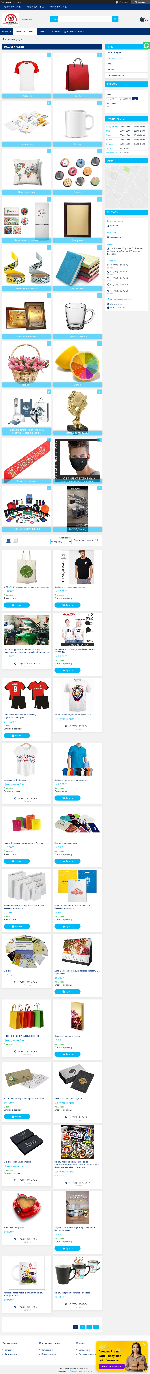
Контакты (54, 31)
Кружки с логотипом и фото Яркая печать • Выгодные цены (74, 1229)
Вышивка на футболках (15, 780)
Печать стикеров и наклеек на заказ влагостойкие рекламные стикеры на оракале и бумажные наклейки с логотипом (76, 1164)
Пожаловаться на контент (81, 1371)
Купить (18, 605)
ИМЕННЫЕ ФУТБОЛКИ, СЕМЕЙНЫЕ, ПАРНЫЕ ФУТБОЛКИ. (75, 651)
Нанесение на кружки (14, 1227)
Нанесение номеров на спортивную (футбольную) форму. (21, 716)
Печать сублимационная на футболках (72, 714)
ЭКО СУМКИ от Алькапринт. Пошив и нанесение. (26, 587)
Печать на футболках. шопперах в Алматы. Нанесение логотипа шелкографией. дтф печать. (27, 651)
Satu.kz (88, 1368)
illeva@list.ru (116, 304)
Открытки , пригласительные (67, 1036)
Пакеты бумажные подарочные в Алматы (23, 843)
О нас (42, 31)
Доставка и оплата (74, 31)
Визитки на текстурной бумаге (68, 1098)
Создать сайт (6, 2)
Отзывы (111, 69)
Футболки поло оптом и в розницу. (70, 780)
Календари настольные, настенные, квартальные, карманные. (77, 972)
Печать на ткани (48, 1354)
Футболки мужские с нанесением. (70, 587)
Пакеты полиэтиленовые (65, 843)
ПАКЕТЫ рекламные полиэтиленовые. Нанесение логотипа (72, 907)
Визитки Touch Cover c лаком (17, 1161)
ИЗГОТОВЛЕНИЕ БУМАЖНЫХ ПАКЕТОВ (22, 1036)
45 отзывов (124, 2)
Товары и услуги (24, 31)
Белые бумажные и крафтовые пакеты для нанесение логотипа (24, 907)
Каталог (8, 1349)
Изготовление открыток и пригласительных (24, 1098)
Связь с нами (84, 1349)
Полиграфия (47, 1349)
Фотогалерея (114, 52)
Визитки (7, 970)
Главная (6, 31)
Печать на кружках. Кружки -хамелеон (72, 1292)
